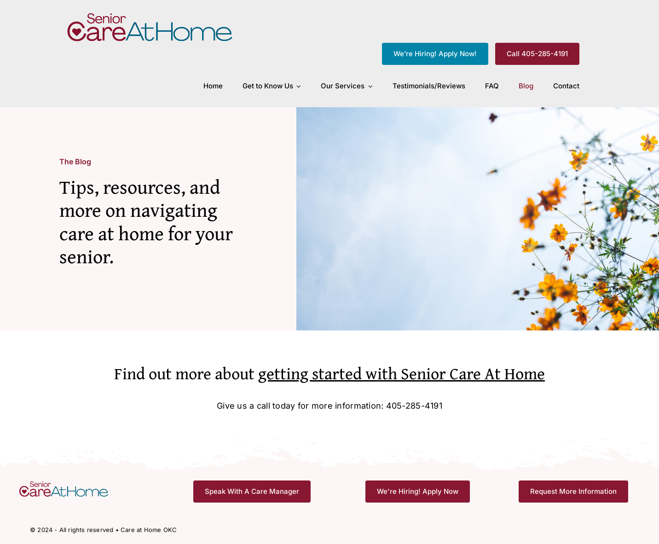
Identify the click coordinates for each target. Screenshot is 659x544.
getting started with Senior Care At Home (401, 373)
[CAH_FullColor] (150, 15)
